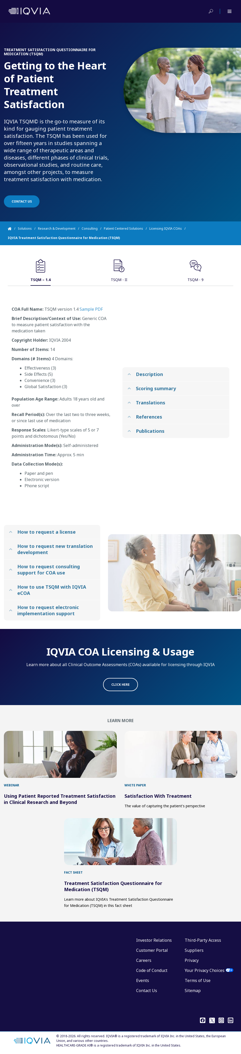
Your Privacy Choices (204, 970)
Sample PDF (91, 323)
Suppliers (194, 950)
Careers (143, 960)
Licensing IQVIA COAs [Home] (165, 228)
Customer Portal (152, 950)
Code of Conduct (151, 970)
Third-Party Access (203, 940)
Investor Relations (154, 940)
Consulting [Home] (90, 228)
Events (142, 980)
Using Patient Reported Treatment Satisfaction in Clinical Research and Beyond (59, 799)
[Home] (13, 228)
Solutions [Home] (25, 228)
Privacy (192, 960)
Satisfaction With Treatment (158, 796)
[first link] (60, 754)
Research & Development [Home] (56, 228)
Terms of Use (198, 980)
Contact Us (146, 990)
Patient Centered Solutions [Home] (123, 228)
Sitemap (193, 990)
